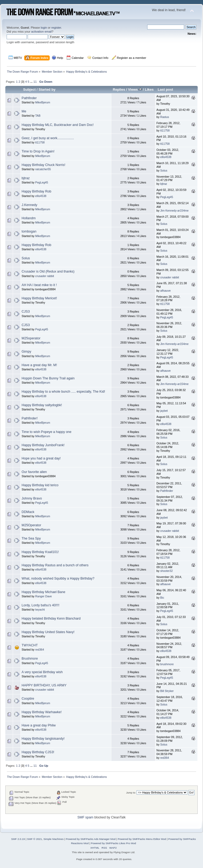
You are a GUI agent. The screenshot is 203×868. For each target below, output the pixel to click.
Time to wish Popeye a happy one (46, 432)
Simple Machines (53, 839)
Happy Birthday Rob (36, 191)
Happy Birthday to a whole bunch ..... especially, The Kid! (63, 391)
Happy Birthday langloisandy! (43, 738)
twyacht (40, 609)
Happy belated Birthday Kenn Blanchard (51, 618)
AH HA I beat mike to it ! (39, 285)
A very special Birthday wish (42, 672)
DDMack (28, 512)
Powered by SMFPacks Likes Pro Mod (113, 843)
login (44, 27)
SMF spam (85, 817)
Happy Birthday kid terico (40, 485)
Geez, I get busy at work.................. (48, 138)
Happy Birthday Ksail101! (40, 552)
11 (35, 81)
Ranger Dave (43, 596)
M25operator (31, 338)
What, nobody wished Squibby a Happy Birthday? (58, 578)
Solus (163, 170)
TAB (37, 115)
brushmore (167, 664)
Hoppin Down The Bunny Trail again (48, 378)
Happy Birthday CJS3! (38, 752)
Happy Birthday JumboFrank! (43, 445)
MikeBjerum (42, 102)
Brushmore (30, 658)
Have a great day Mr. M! (39, 365)
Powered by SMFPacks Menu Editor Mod (142, 839)
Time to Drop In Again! (38, 151)
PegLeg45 (41, 182)
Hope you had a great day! (41, 458)
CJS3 (26, 311)
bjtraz (26, 178)
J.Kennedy (29, 205)
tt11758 (165, 130)
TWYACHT (30, 645)
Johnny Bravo (32, 498)
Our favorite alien (34, 472)
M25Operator (31, 525)
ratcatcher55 (43, 169)
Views (135, 89)
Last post (165, 89)
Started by (47, 89)
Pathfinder (29, 98)
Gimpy (26, 351)
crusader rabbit (44, 276)
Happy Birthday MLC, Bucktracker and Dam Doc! (58, 125)
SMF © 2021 (34, 839)
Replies (119, 89)
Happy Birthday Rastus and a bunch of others (55, 565)
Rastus (164, 117)
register (56, 27)
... (31, 81)
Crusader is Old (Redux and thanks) (48, 271)
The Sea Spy (31, 538)
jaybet (164, 410)
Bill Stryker (167, 690)
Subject (29, 89)
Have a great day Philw (39, 725)
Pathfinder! (29, 418)
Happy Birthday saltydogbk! (42, 405)
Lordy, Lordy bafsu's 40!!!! (40, 605)
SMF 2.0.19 (18, 839)
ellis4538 (165, 157)
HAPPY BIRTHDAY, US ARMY (44, 685)
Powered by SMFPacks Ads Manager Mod (90, 839)
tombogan (29, 231)
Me (24, 111)
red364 (39, 649)
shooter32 (166, 570)
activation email (41, 31)
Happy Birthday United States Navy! (48, 632)
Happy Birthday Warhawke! (42, 712)
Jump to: (131, 792)
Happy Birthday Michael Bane (43, 592)
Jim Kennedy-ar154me (174, 210)
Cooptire (28, 698)
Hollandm (29, 218)
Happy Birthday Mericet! (39, 298)
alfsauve (165, 290)
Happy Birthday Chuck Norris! (43, 165)
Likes (149, 89)
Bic (162, 597)
